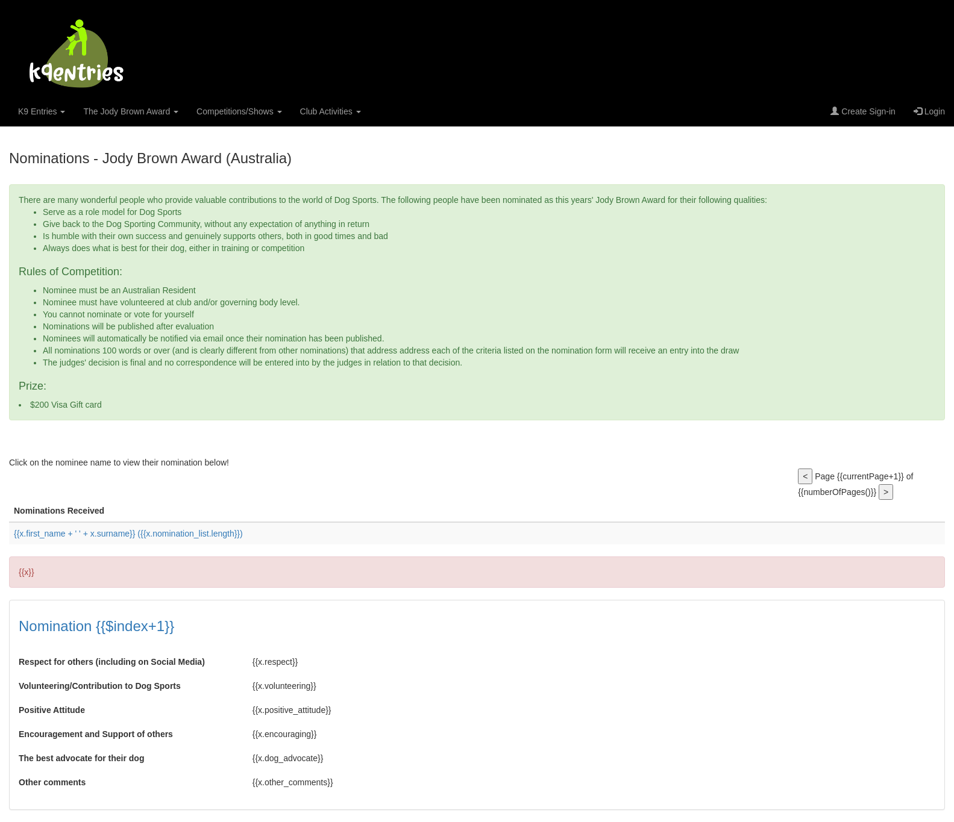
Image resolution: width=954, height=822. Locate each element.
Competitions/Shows (239, 111)
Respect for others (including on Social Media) (112, 662)
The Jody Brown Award (130, 111)
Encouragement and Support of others (96, 734)
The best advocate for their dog (81, 758)
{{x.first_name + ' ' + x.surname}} (128, 533)
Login (929, 111)
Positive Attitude (52, 710)
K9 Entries (41, 111)
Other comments (52, 782)
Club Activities (330, 111)
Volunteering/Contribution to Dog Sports (100, 686)
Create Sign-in (862, 111)
